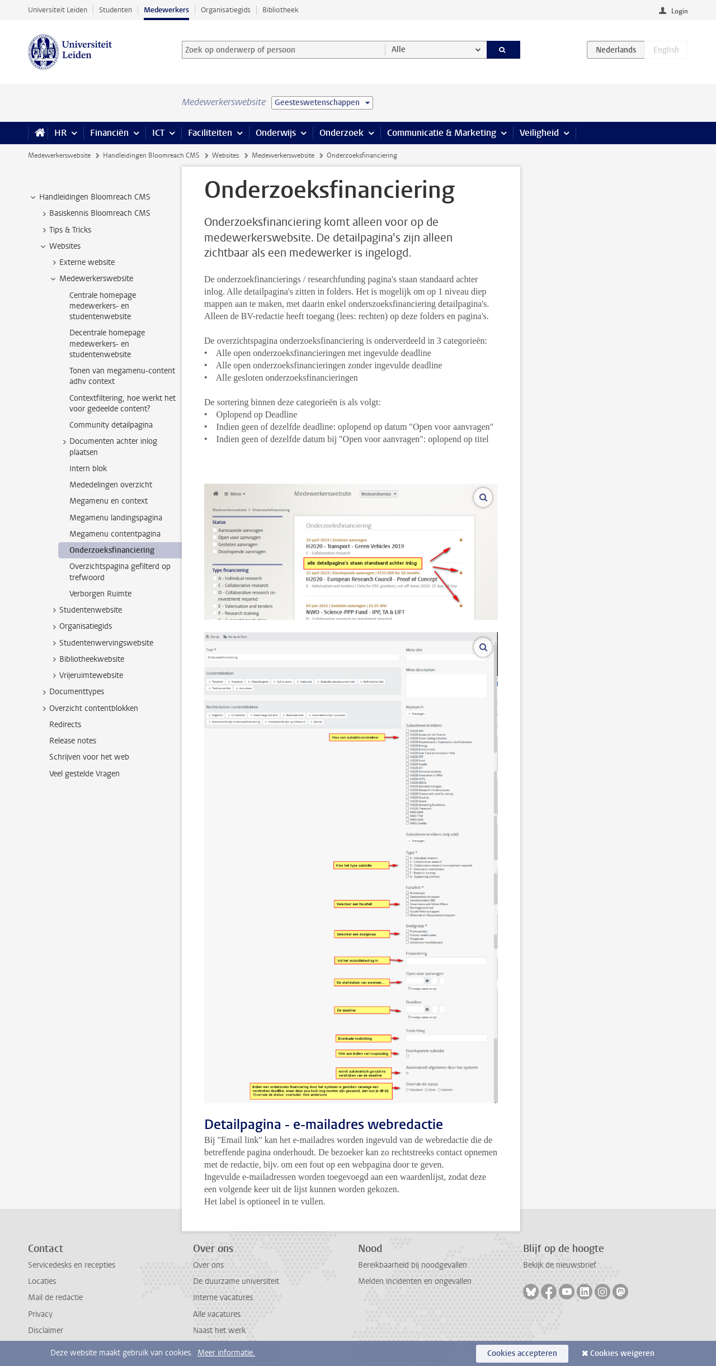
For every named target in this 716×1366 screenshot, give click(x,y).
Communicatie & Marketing (441, 133)
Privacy (40, 1314)
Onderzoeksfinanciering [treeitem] (111, 550)
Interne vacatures (223, 1297)
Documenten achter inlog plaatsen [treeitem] (108, 446)
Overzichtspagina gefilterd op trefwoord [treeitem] (120, 571)
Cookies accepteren (522, 1353)
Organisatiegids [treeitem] (80, 626)
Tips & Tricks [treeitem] (65, 230)
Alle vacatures (217, 1314)
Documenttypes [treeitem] (71, 692)
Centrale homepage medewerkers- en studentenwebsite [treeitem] (102, 306)
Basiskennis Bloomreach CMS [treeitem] (94, 213)
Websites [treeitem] (60, 246)
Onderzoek (341, 133)
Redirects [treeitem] (65, 724)
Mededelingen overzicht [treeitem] (110, 485)
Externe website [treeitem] (82, 262)
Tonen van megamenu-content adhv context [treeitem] (122, 376)
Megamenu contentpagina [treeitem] (115, 534)
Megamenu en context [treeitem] (108, 501)
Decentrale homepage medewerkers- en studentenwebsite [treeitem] (107, 344)
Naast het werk (219, 1330)
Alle (399, 49)
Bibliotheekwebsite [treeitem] (86, 659)
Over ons (208, 1265)
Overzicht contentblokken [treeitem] (88, 708)
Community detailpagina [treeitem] (111, 425)
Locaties (42, 1281)
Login (679, 11)
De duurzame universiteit (236, 1281)
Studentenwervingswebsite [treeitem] (101, 643)
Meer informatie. (226, 1353)
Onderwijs (276, 133)
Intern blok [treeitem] (88, 468)
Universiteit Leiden (57, 10)
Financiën (109, 133)
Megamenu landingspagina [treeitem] (115, 518)
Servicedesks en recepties (71, 1265)
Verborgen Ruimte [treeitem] (100, 594)
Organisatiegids (226, 10)
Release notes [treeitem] (72, 741)
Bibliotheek (280, 10)
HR (60, 133)
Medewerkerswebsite (59, 155)
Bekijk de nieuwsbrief (559, 1265)
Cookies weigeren (622, 1353)
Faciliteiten (210, 133)
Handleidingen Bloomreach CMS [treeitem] (89, 197)
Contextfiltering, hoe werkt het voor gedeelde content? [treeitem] (122, 403)
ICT (158, 133)
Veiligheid (539, 133)
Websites (225, 155)
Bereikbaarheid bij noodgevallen (412, 1265)
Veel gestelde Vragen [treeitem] (84, 774)
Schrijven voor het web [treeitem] (89, 757)
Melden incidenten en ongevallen (415, 1281)
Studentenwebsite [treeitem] (85, 610)
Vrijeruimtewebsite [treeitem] (86, 675)
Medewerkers (166, 10)
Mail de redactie (55, 1297)
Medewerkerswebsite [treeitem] (91, 278)
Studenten (115, 10)
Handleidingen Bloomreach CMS (151, 155)
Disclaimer (45, 1330)
